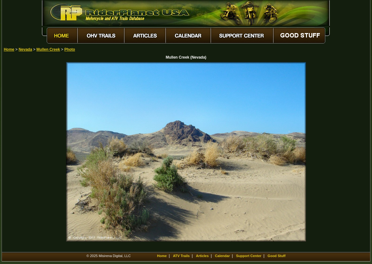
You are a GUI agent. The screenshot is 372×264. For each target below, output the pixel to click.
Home (9, 49)
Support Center (248, 256)
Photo (69, 49)
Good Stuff (276, 256)
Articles (202, 256)
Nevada (25, 49)
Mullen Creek (48, 49)
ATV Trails (181, 256)
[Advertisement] (26, 156)
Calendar (222, 256)
